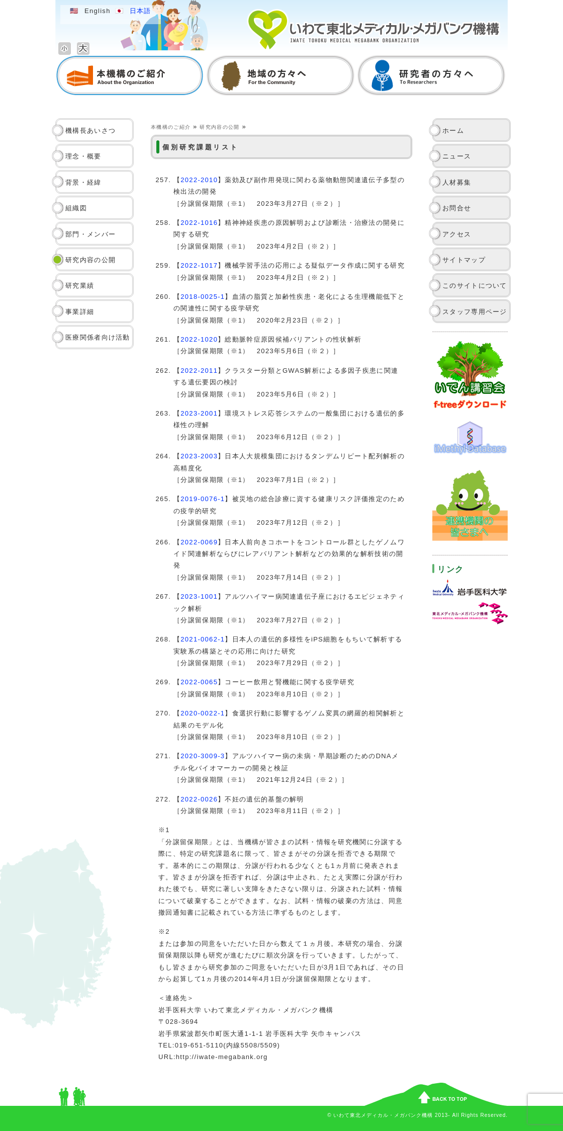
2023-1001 (199, 596)
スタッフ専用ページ (474, 311)
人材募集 (456, 182)
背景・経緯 (83, 182)
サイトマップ (464, 260)
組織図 (76, 208)
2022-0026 (199, 799)
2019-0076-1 (202, 499)
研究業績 (79, 285)
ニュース (456, 156)
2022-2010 (199, 180)
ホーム (453, 130)
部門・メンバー (90, 234)
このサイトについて (474, 285)
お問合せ (456, 208)
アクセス (456, 234)
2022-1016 (199, 222)
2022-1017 (199, 265)
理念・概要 (83, 156)
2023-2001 (199, 413)
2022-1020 (199, 339)
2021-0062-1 (202, 639)
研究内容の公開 (90, 260)
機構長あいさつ (90, 130)
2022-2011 (199, 370)
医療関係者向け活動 (97, 337)
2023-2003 (199, 456)
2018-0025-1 (202, 296)
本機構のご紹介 (171, 127)
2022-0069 (199, 542)
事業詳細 (79, 311)
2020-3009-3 (202, 756)
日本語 (140, 11)
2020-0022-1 (202, 713)
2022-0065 (199, 682)
